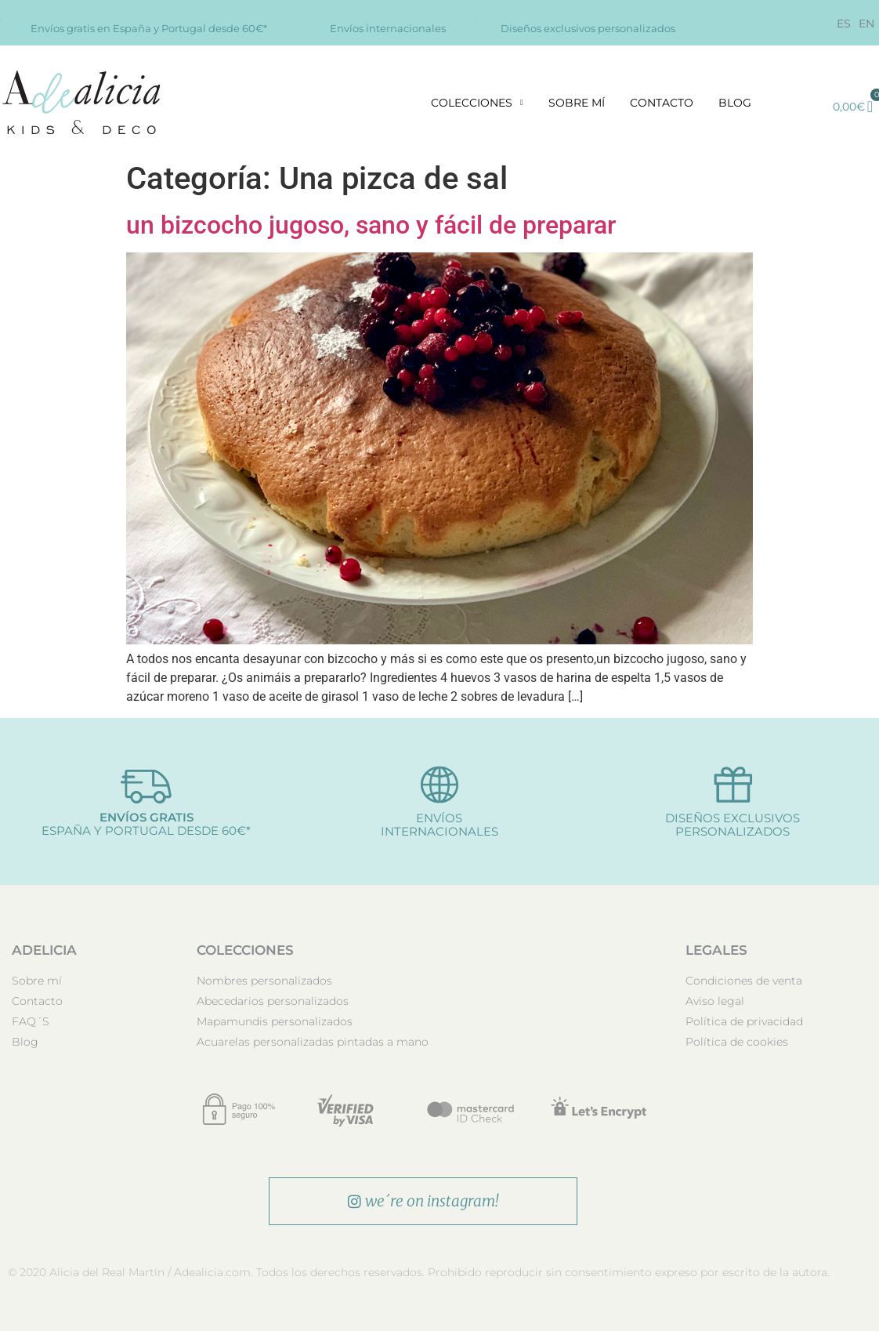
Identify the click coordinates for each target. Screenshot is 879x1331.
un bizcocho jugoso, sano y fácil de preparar (371, 225)
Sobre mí (576, 103)
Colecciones (477, 102)
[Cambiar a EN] (866, 23)
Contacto (661, 103)
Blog (734, 103)
